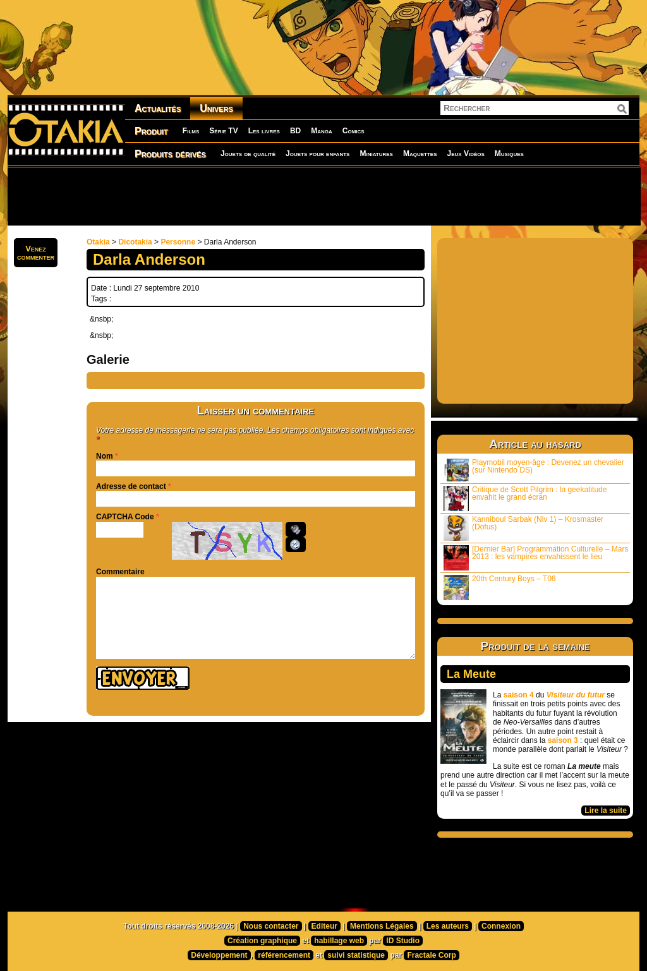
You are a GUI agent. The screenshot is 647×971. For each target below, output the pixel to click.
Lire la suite (605, 810)
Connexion (501, 926)
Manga (321, 130)
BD (295, 130)
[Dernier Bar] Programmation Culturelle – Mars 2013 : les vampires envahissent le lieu (536, 557)
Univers (216, 108)
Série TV (223, 130)
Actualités (158, 108)
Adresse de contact (131, 486)
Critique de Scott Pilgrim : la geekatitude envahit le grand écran (525, 498)
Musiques (509, 153)
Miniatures (376, 153)
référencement (284, 955)
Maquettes (420, 153)
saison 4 (519, 695)
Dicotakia (135, 242)
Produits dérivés (170, 153)
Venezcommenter (35, 252)
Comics (353, 130)
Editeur (324, 926)
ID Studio (403, 940)
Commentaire (120, 571)
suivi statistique (356, 955)
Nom (104, 456)
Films (191, 130)
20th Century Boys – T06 (500, 587)
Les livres (264, 130)
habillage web (339, 940)
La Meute (471, 674)
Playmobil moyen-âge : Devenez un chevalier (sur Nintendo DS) (534, 469)
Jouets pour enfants (317, 153)
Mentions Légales (382, 926)
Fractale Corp (431, 955)
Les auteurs (447, 926)
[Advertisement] (323, 195)
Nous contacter (270, 926)
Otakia (98, 242)
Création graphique (262, 940)
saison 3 (563, 740)
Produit (151, 131)
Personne (177, 242)
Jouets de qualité (248, 153)
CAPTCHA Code (125, 516)
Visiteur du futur (576, 695)
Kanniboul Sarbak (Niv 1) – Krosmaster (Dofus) (523, 528)
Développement (219, 955)
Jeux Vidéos (465, 153)
